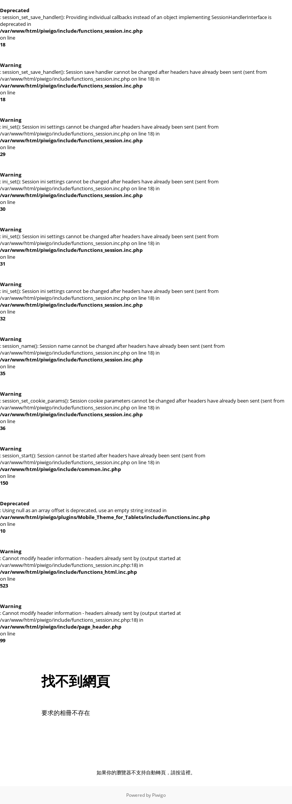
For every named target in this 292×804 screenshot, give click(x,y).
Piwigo (159, 795)
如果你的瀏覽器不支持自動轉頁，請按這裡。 (146, 772)
